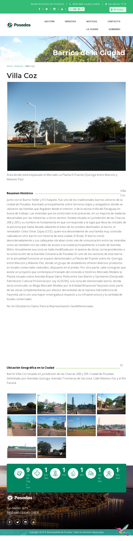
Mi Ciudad (118, 9)
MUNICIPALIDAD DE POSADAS (47, 4)
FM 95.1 (78, 9)
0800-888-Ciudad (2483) (86, 4)
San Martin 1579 (117, 4)
